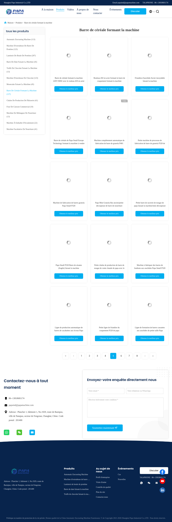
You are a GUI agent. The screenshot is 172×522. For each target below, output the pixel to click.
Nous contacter (97, 11)
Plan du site (100, 492)
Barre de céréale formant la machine (38, 23)
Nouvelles (122, 479)
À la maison (47, 9)
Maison (10, 23)
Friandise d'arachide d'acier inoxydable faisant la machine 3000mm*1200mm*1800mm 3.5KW (150, 81)
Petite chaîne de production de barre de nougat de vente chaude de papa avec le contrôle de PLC (109, 268)
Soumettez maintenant (105, 427)
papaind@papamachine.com (21, 405)
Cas (119, 474)
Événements (116, 9)
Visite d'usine (101, 482)
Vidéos (70, 9)
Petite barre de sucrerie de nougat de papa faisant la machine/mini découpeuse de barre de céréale (150, 206)
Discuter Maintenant (135, 12)
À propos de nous (83, 11)
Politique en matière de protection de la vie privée (25, 518)
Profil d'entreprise (103, 477)
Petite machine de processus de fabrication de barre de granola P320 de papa (150, 143)
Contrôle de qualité (103, 487)
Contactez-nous (102, 497)
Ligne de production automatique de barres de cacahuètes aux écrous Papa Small (68, 331)
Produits (60, 9)
